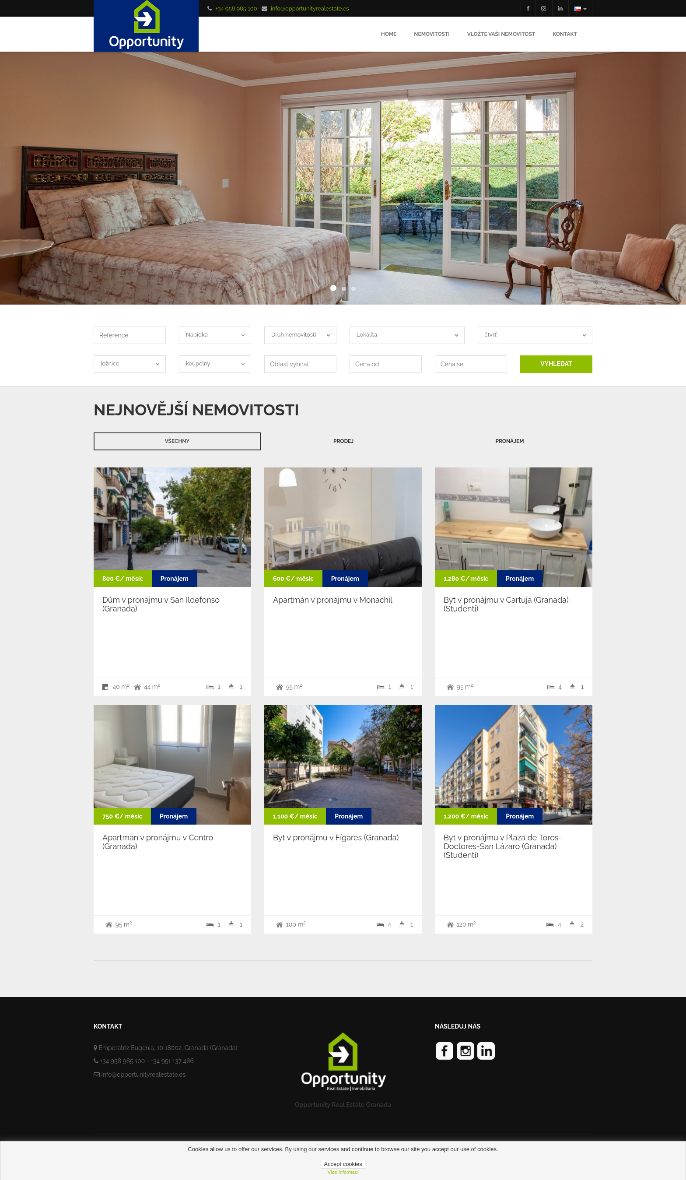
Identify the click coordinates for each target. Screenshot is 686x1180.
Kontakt (565, 34)
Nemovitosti (431, 34)
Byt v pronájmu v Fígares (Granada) (336, 837)
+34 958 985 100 (236, 8)
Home (389, 34)
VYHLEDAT (556, 363)
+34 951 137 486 (172, 1060)
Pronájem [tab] (509, 441)
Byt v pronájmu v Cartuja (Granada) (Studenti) (506, 604)
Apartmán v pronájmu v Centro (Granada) (157, 842)
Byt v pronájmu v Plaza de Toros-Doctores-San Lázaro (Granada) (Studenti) (503, 846)
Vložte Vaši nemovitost (501, 34)
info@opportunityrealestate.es (310, 8)
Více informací (342, 1172)
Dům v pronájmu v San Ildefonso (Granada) (161, 604)
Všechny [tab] (177, 441)
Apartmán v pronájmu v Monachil (332, 599)
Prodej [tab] (343, 441)
